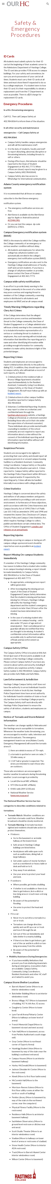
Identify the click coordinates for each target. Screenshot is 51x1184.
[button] (3, 4)
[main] (26, 29)
